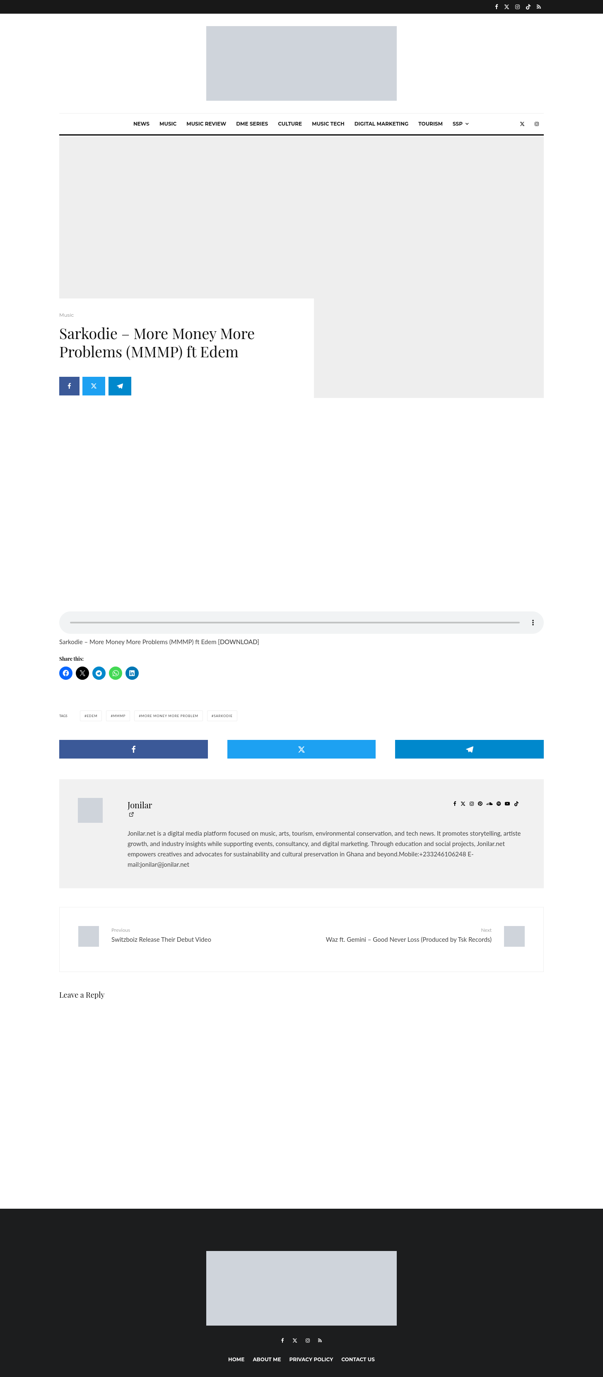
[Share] (69, 388)
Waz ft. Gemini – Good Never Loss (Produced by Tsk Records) (400, 866)
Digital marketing (382, 124)
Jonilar (140, 737)
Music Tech (328, 124)
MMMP (119, 648)
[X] (506, 7)
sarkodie (223, 648)
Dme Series (252, 124)
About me (267, 1285)
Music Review (206, 124)
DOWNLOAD (238, 574)
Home (236, 1285)
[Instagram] (517, 7)
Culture (290, 124)
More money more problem (169, 648)
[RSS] (539, 7)
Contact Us (358, 1285)
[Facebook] (496, 7)
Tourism (430, 124)
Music (167, 124)
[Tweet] (95, 388)
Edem (92, 648)
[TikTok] (528, 7)
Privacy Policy (311, 1285)
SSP (458, 124)
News (141, 124)
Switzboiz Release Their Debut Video (203, 866)
